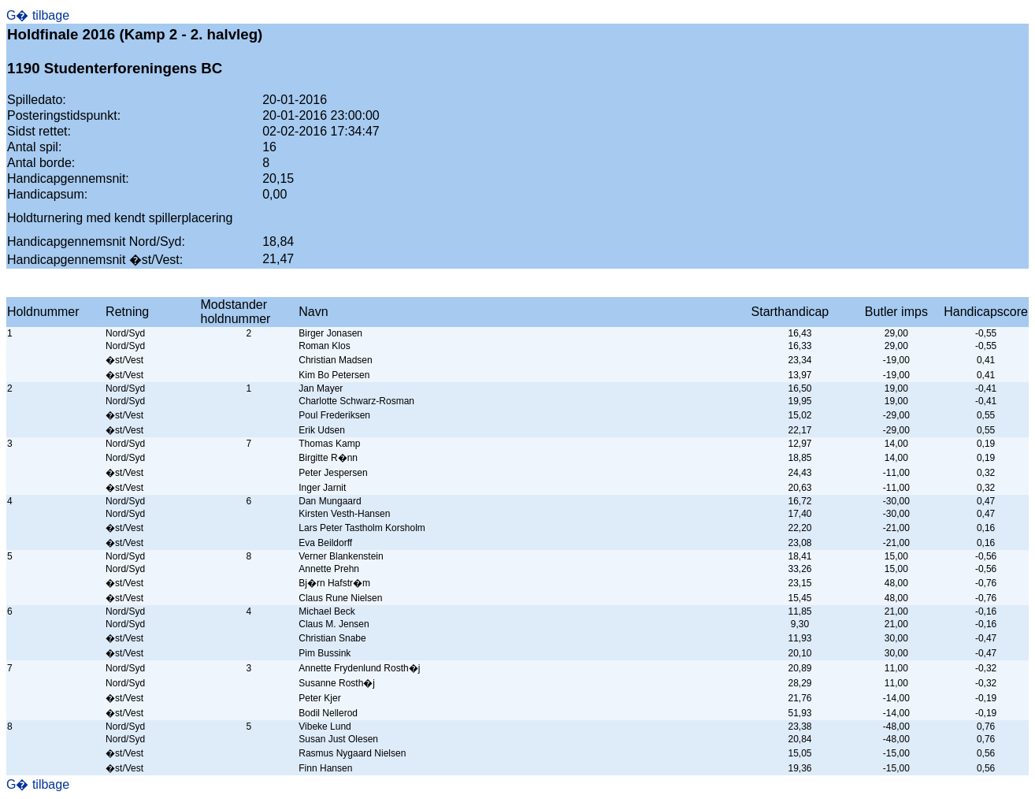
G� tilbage (37, 15)
